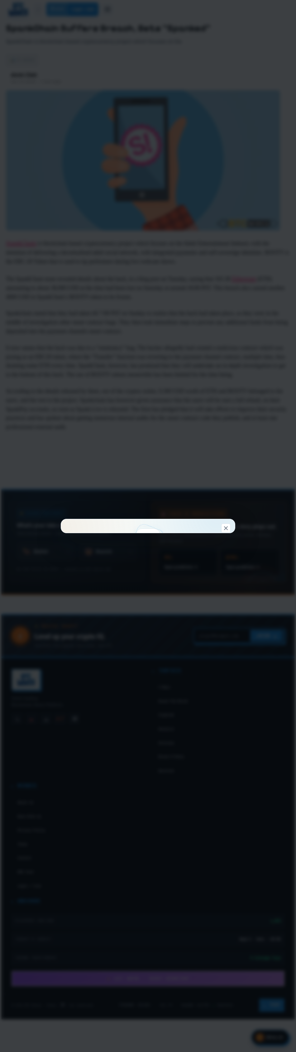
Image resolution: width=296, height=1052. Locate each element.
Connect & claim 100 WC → (108, 610)
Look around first (187, 610)
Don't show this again (148, 643)
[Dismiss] (226, 406)
